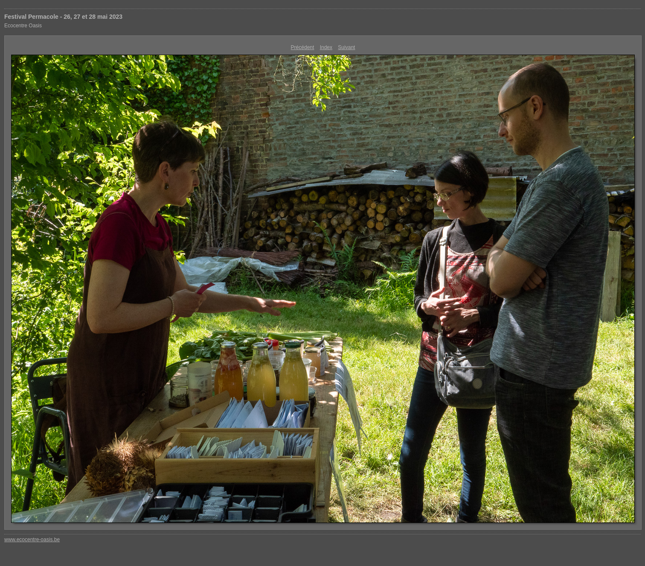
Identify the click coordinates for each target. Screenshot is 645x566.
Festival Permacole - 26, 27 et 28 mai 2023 (63, 16)
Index (326, 47)
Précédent (302, 47)
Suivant (346, 47)
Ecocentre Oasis (23, 26)
